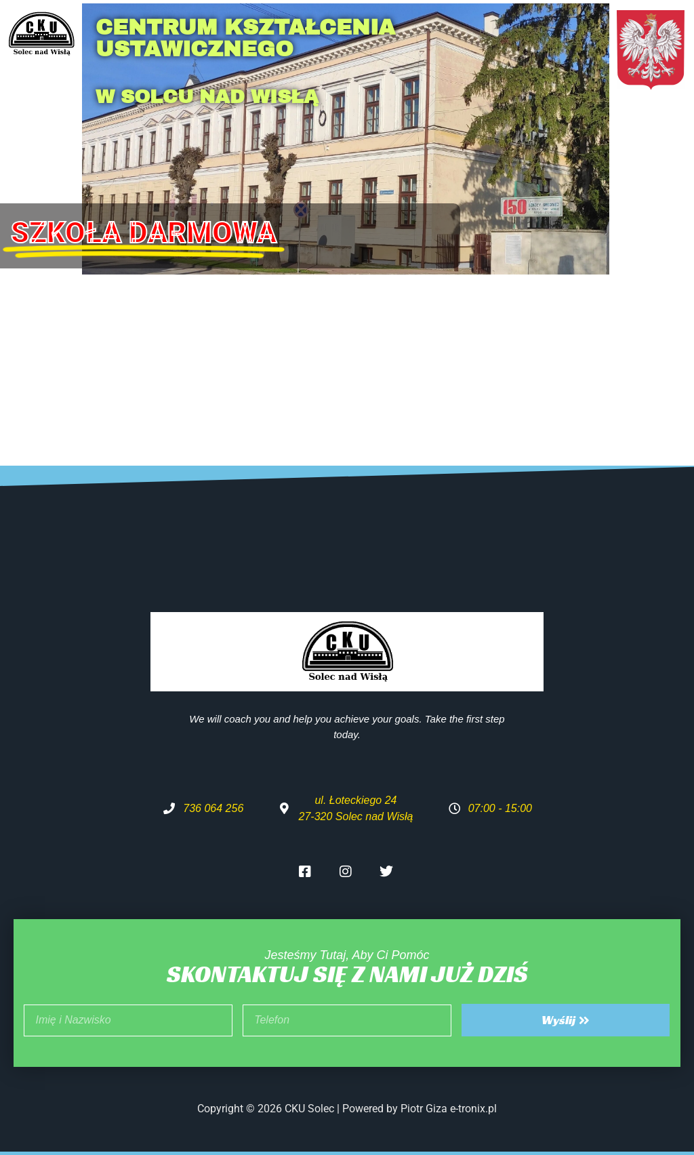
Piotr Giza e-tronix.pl (449, 1108)
